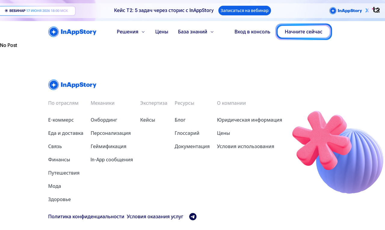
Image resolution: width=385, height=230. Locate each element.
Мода (54, 186)
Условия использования (245, 146)
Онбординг (104, 120)
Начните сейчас (303, 32)
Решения (131, 32)
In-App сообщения (112, 160)
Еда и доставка (65, 133)
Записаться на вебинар (245, 10)
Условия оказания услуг (155, 216)
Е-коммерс (61, 120)
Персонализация (111, 133)
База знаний (196, 32)
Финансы (59, 160)
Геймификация (108, 146)
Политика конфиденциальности (86, 216)
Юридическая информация (249, 120)
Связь (55, 146)
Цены (161, 32)
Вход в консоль (252, 32)
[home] (72, 31)
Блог (180, 120)
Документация (192, 146)
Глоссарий (187, 133)
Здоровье (59, 199)
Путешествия (64, 173)
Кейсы (147, 120)
